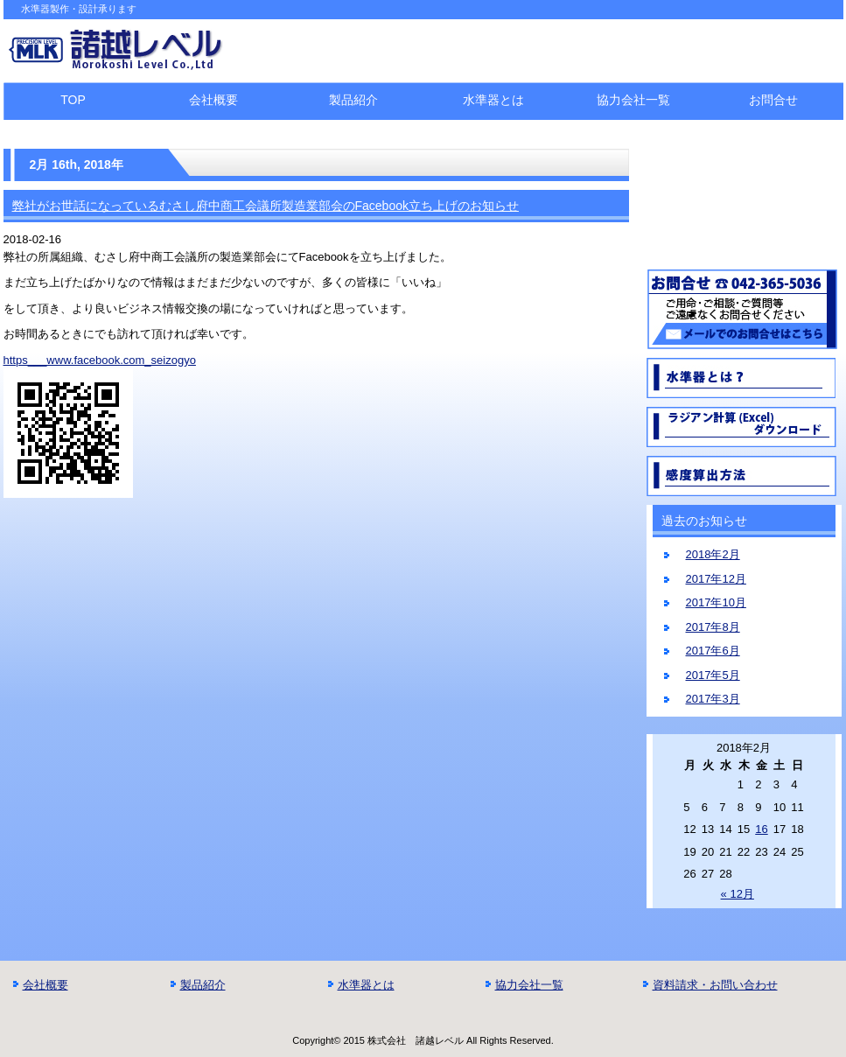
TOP (73, 100)
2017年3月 (713, 698)
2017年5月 (713, 675)
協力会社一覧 (633, 100)
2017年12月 (716, 578)
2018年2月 (713, 554)
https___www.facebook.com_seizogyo (99, 360)
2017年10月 (716, 602)
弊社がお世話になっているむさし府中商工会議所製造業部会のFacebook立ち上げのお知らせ (265, 206)
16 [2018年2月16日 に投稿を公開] (761, 829)
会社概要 (213, 100)
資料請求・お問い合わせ (715, 984)
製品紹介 (353, 100)
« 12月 (737, 893)
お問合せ (773, 100)
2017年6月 (713, 650)
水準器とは (493, 100)
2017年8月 (713, 627)
